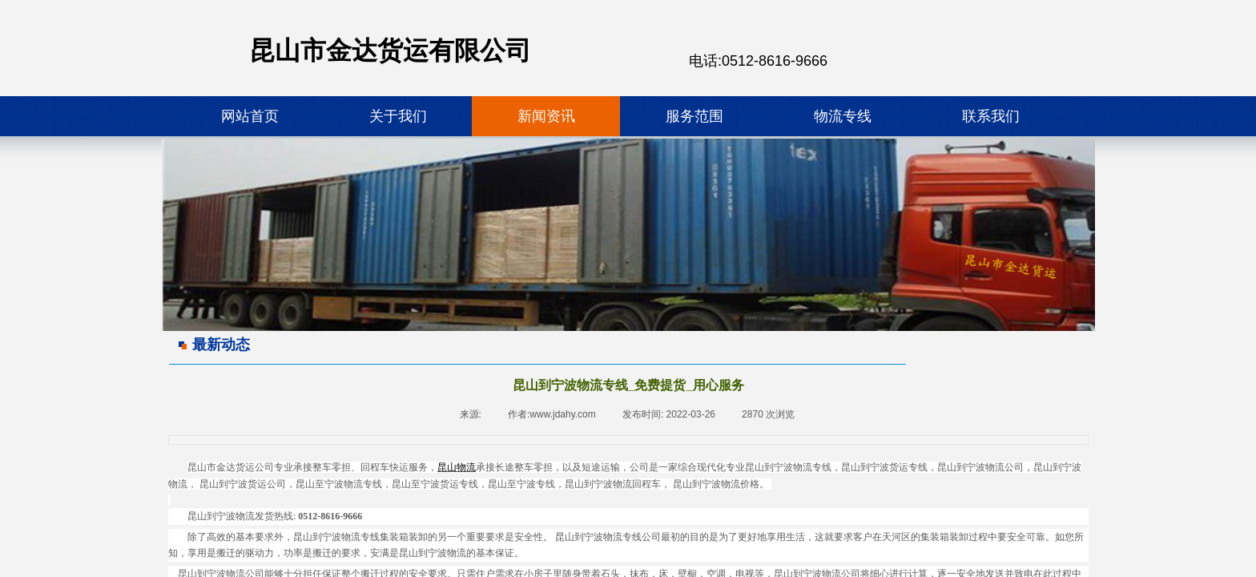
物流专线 (843, 116)
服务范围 (694, 116)
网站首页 (250, 116)
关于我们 (398, 116)
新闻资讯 (546, 116)
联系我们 (991, 116)
